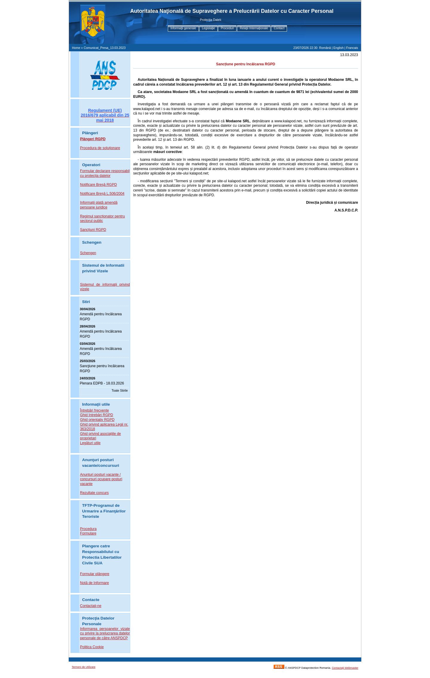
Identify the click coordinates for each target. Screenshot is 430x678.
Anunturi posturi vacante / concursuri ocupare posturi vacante (101, 479)
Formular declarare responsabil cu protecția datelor (105, 173)
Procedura (88, 529)
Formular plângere (94, 574)
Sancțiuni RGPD (93, 230)
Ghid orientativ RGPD (97, 420)
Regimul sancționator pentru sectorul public (102, 218)
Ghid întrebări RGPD (96, 415)
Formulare (88, 533)
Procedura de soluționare (100, 148)
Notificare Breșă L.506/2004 (102, 193)
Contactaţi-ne (90, 606)
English (339, 48)
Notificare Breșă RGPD (98, 185)
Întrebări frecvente (94, 410)
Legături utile (90, 443)
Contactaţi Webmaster (345, 667)
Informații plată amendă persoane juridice (98, 204)
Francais (352, 48)
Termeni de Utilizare (84, 666)
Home (76, 48)
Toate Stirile (120, 390)
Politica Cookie (92, 647)
